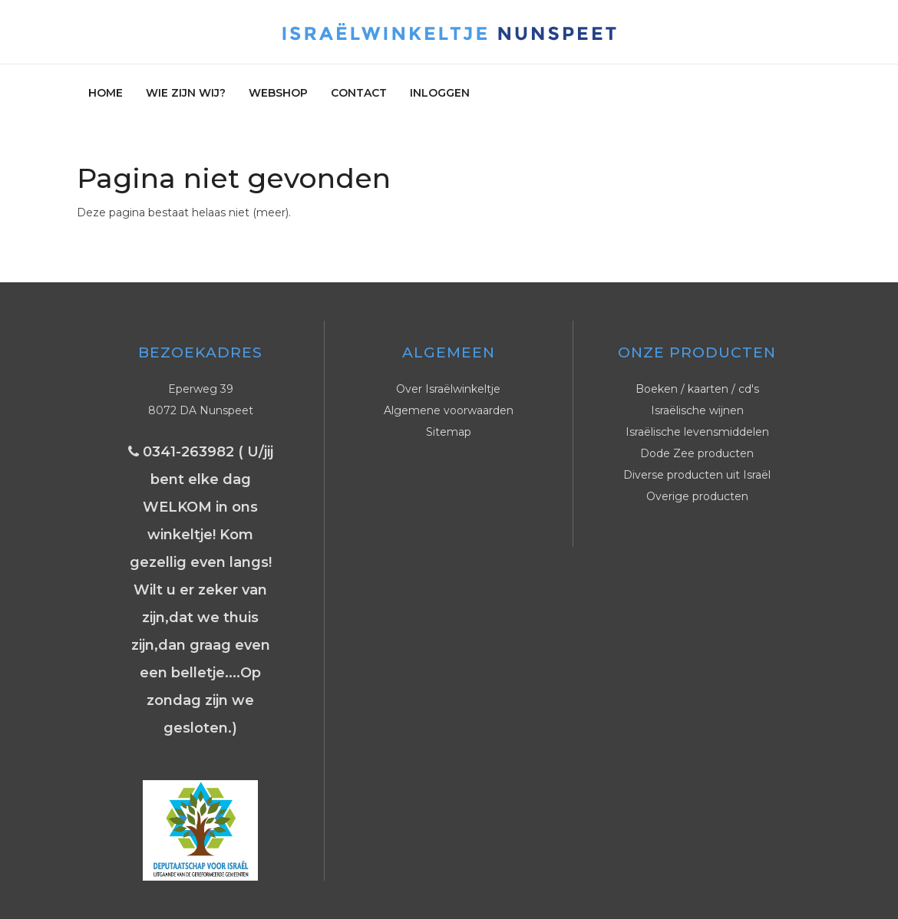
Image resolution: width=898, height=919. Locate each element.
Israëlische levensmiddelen (697, 432)
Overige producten (697, 496)
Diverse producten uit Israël (697, 475)
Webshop (278, 93)
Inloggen (440, 93)
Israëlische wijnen (697, 410)
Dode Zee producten (697, 453)
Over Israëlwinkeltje (448, 389)
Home (105, 93)
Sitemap (448, 432)
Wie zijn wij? (186, 93)
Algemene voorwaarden (448, 410)
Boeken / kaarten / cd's (697, 389)
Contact (359, 93)
